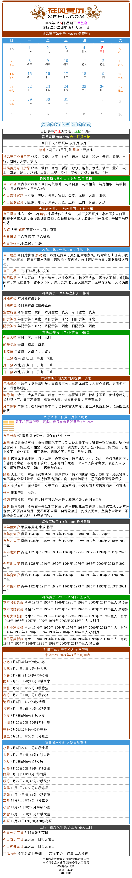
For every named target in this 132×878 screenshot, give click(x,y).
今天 (66, 125)
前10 (86, 125)
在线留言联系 (66, 866)
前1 (74, 125)
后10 (45, 125)
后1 (57, 125)
